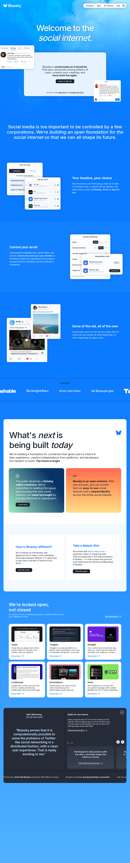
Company (89, 6)
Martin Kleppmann (96, 551)
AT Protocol (108, 6)
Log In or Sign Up (65, 81)
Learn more (22, 504)
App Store (62, 92)
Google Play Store (77, 92)
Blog (98, 6)
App (118, 6)
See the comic (24, 570)
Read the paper (81, 571)
